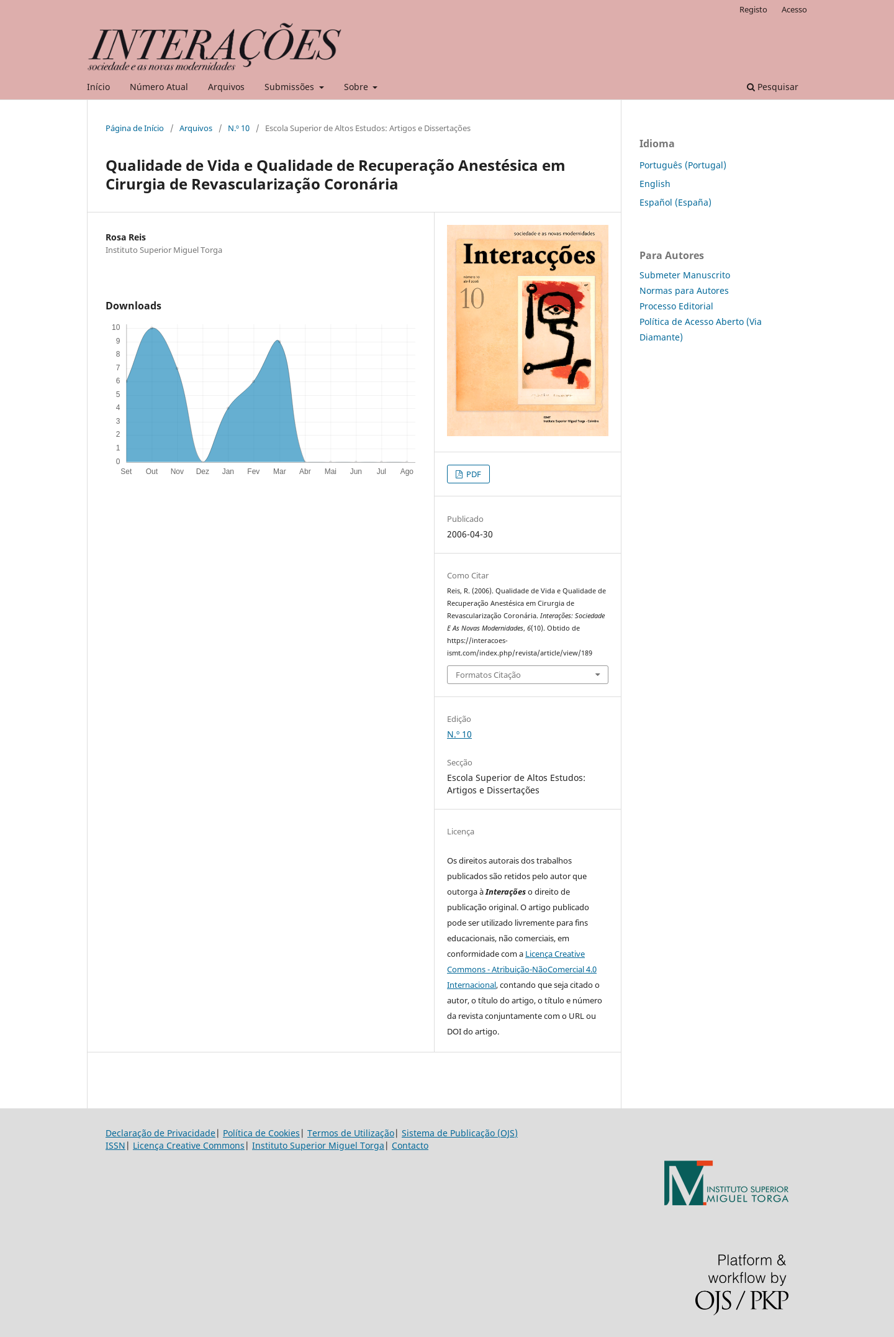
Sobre (357, 87)
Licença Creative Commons (189, 1145)
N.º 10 (239, 128)
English (654, 183)
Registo (753, 9)
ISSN (115, 1145)
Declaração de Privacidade (160, 1133)
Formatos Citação (488, 674)
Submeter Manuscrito (684, 275)
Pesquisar (772, 87)
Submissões (290, 87)
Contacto (410, 1145)
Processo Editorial (676, 306)
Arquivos (226, 87)
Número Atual (159, 87)
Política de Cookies (261, 1133)
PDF (472, 474)
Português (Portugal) (682, 165)
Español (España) (675, 202)
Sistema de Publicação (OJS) (460, 1133)
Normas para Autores (684, 290)
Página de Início (135, 128)
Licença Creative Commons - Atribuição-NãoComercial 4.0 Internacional (522, 969)
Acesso (794, 9)
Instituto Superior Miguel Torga (318, 1145)
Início (98, 87)
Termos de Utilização (350, 1133)
